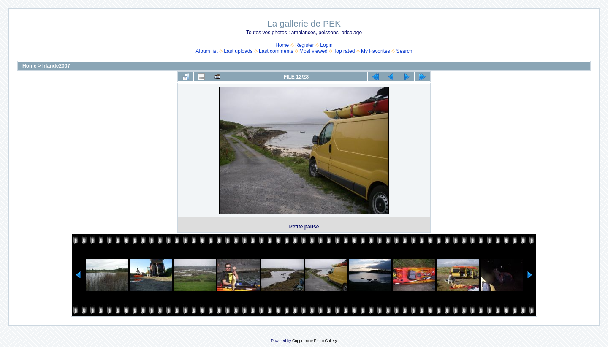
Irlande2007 (56, 66)
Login (326, 45)
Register (304, 45)
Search (404, 51)
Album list (207, 51)
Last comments (276, 51)
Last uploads (238, 51)
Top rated (344, 51)
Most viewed (313, 51)
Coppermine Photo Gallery (314, 341)
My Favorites (375, 51)
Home (282, 45)
